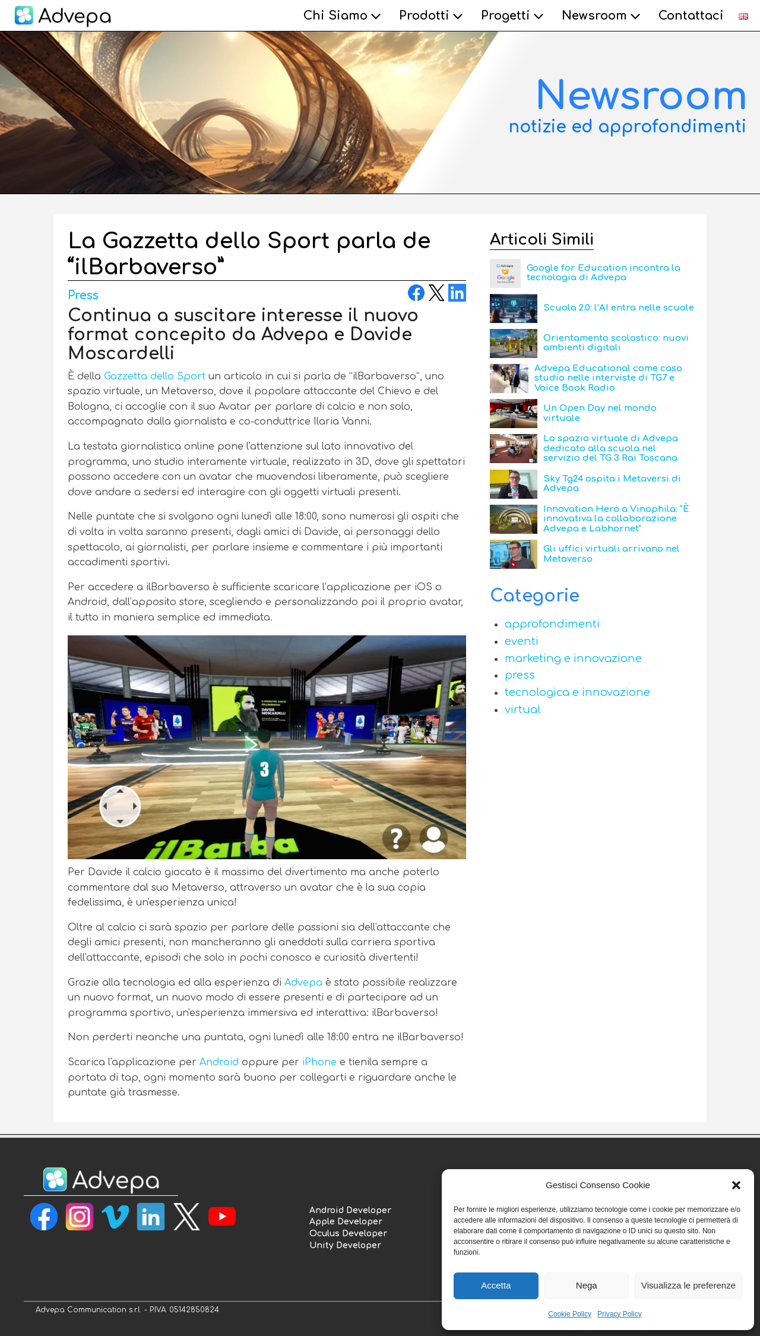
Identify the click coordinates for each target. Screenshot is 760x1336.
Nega (586, 1285)
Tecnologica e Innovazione (577, 692)
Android (219, 1062)
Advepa (303, 982)
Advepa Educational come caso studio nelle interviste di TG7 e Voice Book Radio (608, 378)
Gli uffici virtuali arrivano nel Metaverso (611, 554)
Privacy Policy (619, 1314)
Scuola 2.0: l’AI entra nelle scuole (618, 308)
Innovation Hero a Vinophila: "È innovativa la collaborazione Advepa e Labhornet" (616, 519)
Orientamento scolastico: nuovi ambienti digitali (616, 343)
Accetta (496, 1285)
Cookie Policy (569, 1314)
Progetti (514, 16)
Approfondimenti (552, 624)
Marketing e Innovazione (573, 658)
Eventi (522, 641)
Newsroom (603, 16)
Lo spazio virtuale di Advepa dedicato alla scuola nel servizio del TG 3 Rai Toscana (610, 448)
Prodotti (432, 16)
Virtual (523, 710)
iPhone (319, 1062)
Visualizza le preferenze (688, 1285)
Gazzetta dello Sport (154, 376)
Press (83, 295)
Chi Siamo (343, 16)
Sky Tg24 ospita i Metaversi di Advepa (612, 484)
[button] (736, 1185)
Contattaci (691, 16)
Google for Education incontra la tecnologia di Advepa (603, 273)
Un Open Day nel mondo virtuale (600, 413)
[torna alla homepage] (101, 1181)
